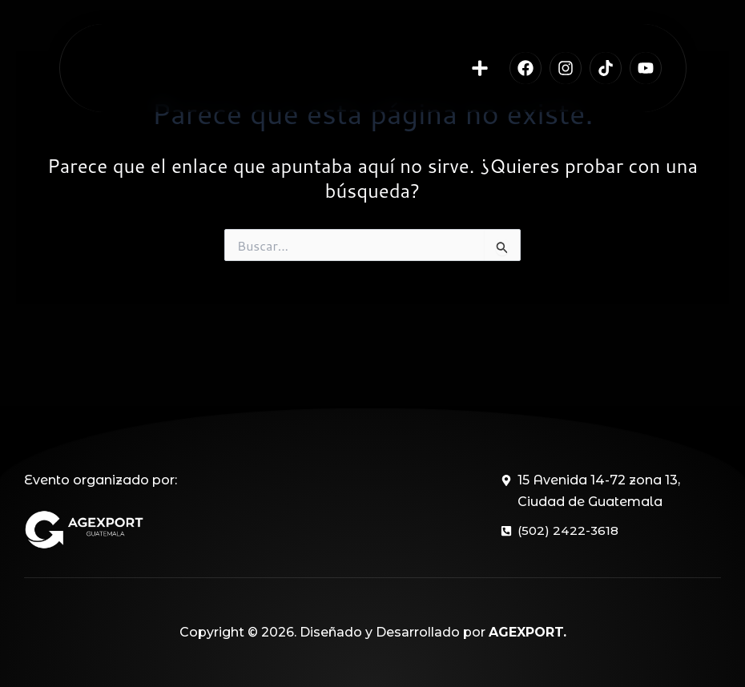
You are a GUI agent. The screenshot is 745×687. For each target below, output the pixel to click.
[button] (480, 74)
